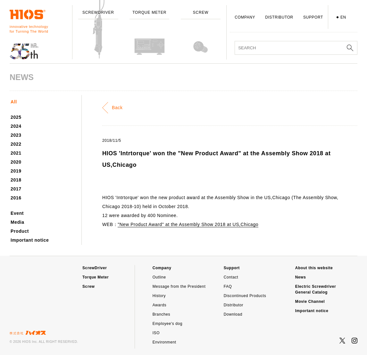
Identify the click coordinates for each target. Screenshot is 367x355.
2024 (16, 126)
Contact (231, 277)
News (300, 277)
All (14, 101)
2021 (16, 153)
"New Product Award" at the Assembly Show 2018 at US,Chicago (188, 224)
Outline (159, 277)
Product (20, 231)
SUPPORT (313, 17)
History (159, 296)
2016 (16, 197)
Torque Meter (95, 277)
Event (17, 213)
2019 (16, 170)
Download (233, 314)
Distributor (233, 305)
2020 (16, 162)
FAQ (228, 286)
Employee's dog (167, 323)
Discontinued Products (245, 296)
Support (232, 268)
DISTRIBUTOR (279, 17)
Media (17, 222)
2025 (16, 117)
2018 (16, 179)
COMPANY (245, 17)
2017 (16, 188)
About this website (314, 268)
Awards (159, 305)
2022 (16, 144)
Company (162, 268)
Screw (88, 286)
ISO (156, 333)
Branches (162, 314)
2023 (16, 135)
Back (117, 107)
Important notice (30, 240)
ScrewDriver (94, 268)
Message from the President (179, 286)
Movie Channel (310, 301)
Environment (164, 342)
